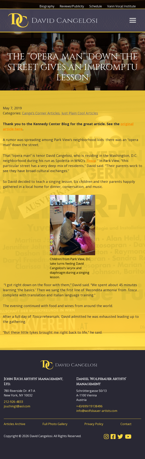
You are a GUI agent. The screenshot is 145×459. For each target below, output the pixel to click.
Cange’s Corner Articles (41, 113)
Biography (46, 6)
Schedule (95, 6)
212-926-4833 (13, 402)
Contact (125, 424)
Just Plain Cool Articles (80, 113)
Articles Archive (14, 424)
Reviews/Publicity (72, 6)
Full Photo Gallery (54, 424)
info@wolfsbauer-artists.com (96, 411)
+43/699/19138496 (89, 406)
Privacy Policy (93, 424)
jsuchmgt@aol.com (17, 406)
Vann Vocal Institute (121, 6)
